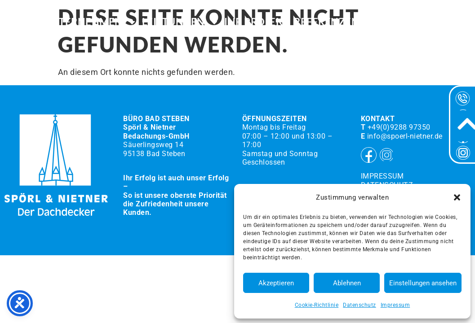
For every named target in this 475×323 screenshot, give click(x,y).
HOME (23, 22)
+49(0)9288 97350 (399, 127)
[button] (457, 197)
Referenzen (326, 22)
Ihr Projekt (256, 22)
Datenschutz (359, 305)
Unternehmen (90, 22)
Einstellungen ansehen (423, 283)
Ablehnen (347, 283)
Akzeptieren (276, 283)
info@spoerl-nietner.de (405, 136)
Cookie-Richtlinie (317, 305)
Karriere (389, 22)
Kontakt (443, 22)
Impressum (395, 305)
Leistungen (180, 22)
